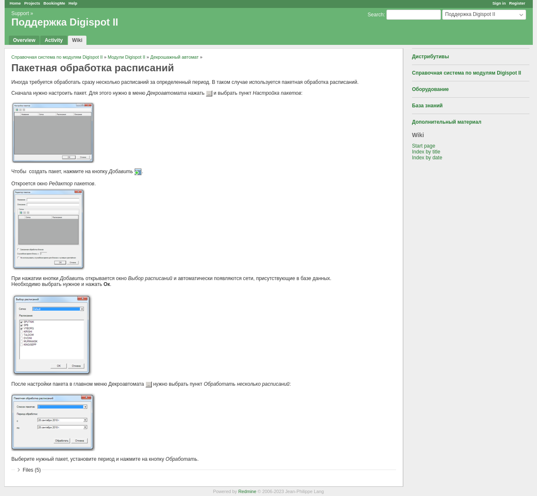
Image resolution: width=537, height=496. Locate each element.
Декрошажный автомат (174, 57)
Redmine (247, 491)
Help (72, 3)
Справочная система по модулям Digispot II (466, 73)
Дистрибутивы (430, 57)
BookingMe (54, 3)
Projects (32, 3)
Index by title (426, 152)
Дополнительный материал (446, 122)
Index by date (427, 158)
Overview (24, 40)
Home (15, 3)
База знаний (427, 106)
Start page (423, 146)
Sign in (499, 3)
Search (375, 15)
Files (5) (32, 470)
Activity (53, 40)
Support (20, 13)
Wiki (77, 40)
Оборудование (430, 89)
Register (517, 3)
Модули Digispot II (127, 57)
